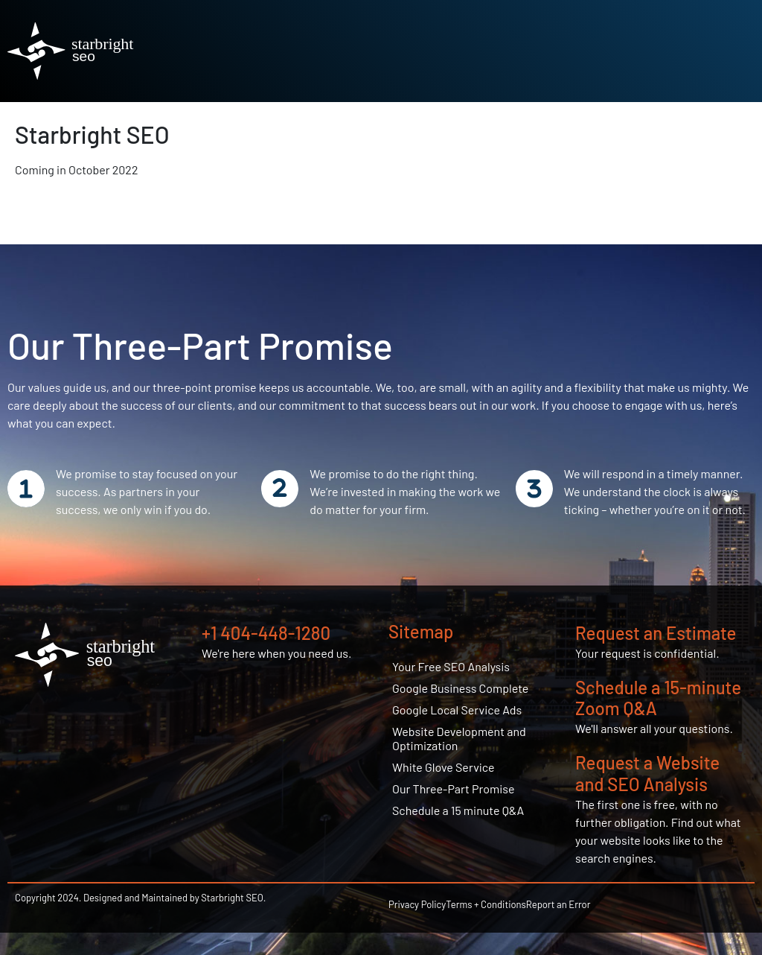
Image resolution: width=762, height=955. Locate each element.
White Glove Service (443, 767)
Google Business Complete (460, 688)
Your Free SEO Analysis (451, 666)
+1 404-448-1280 (266, 633)
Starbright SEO (92, 134)
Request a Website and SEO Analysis (647, 773)
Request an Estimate (655, 633)
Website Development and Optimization (459, 738)
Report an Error (558, 904)
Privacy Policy (417, 904)
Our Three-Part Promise (453, 788)
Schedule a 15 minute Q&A (458, 810)
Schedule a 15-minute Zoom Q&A (658, 698)
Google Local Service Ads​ (457, 709)
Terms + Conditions (486, 904)
